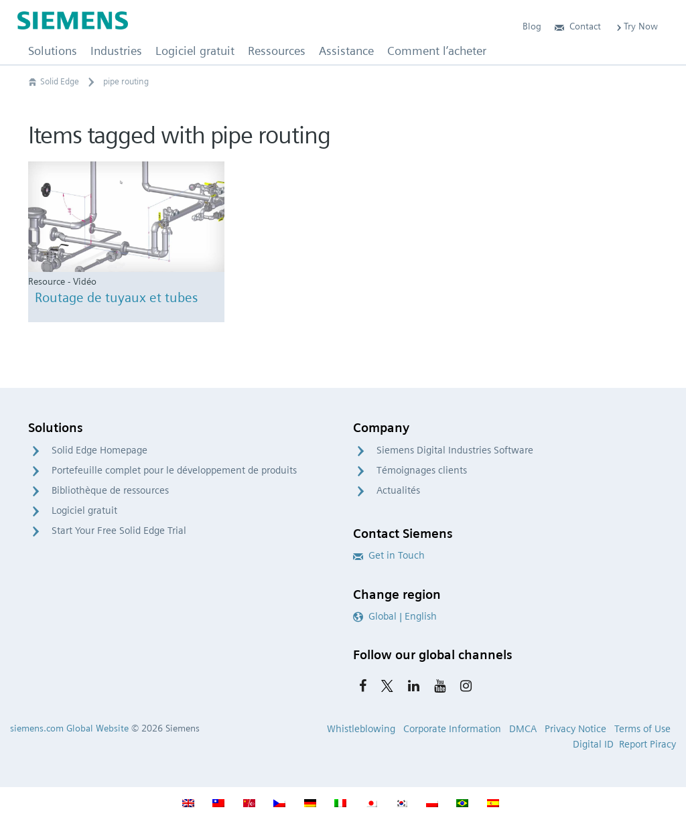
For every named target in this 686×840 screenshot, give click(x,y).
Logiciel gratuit (84, 510)
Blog (532, 26)
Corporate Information (452, 729)
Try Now (636, 26)
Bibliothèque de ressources (110, 490)
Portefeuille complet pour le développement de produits (174, 470)
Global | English (395, 616)
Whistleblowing (361, 729)
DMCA (523, 729)
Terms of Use (642, 729)
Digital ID (593, 744)
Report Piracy (647, 744)
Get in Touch (389, 555)
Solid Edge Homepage (99, 450)
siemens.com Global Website (69, 728)
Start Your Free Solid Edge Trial (119, 530)
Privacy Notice (575, 729)
